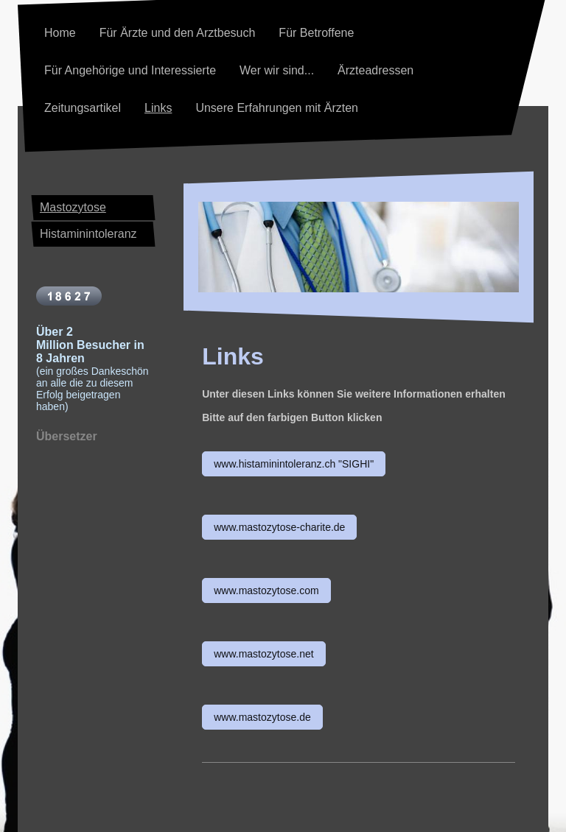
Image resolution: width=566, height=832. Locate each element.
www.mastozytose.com (266, 590)
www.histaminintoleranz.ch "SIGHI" (294, 464)
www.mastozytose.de (262, 717)
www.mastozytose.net (263, 654)
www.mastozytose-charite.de (279, 527)
